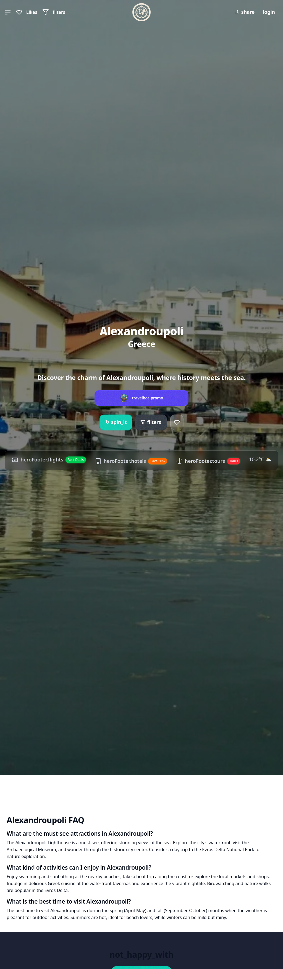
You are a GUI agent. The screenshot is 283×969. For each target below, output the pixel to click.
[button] (7, 12)
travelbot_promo (147, 397)
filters (150, 422)
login (269, 12)
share (245, 12)
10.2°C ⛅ (260, 459)
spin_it (116, 422)
